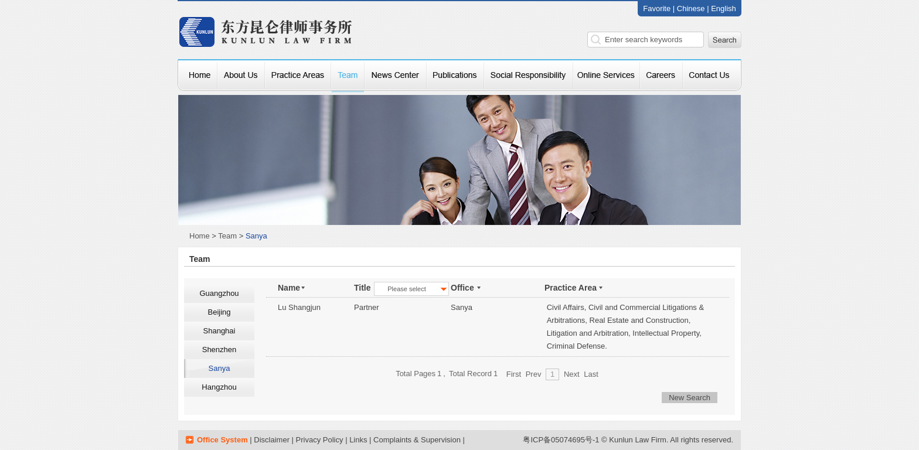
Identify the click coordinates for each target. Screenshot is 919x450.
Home (199, 235)
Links (358, 439)
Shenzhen (219, 349)
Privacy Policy (319, 439)
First (513, 374)
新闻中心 (396, 76)
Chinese (692, 8)
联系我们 (712, 76)
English (723, 8)
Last (591, 374)
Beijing (218, 312)
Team (227, 235)
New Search (689, 397)
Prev (534, 374)
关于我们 (241, 76)
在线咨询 (606, 76)
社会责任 (528, 76)
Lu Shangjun (299, 307)
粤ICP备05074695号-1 (561, 439)
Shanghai (219, 330)
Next (572, 374)
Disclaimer (272, 439)
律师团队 (348, 76)
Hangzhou (219, 387)
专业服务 (298, 76)
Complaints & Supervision (417, 439)
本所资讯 (455, 76)
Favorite (656, 8)
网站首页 (197, 76)
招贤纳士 (661, 76)
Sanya (219, 368)
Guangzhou (219, 293)
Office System (222, 439)
